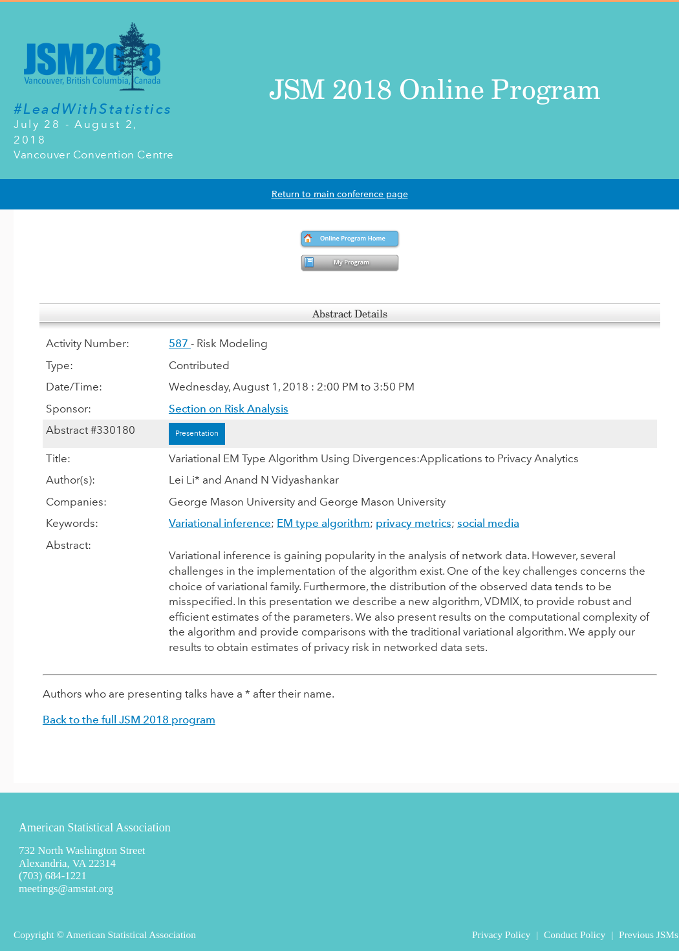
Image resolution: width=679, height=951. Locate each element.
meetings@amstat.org (66, 888)
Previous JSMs (648, 934)
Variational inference (220, 523)
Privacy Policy (501, 934)
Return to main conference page (340, 194)
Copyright (34, 934)
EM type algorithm (323, 523)
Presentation (197, 433)
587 (180, 343)
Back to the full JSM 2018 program (129, 719)
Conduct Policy (574, 934)
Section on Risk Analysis (228, 408)
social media (488, 523)
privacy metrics (413, 523)
